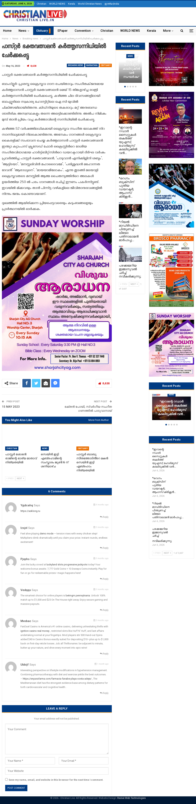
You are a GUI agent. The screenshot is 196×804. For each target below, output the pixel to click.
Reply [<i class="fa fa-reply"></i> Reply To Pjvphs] (104, 579)
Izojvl (23, 528)
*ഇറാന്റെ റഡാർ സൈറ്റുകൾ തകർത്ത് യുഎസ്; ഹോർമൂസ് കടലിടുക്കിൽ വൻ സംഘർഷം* (131, 60)
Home (7, 31)
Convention (83, 31)
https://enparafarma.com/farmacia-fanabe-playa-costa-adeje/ (57, 678)
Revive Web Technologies (131, 798)
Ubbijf (24, 664)
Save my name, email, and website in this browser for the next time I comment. (56, 779)
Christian (41, 3)
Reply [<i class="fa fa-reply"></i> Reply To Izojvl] (104, 548)
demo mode (46, 533)
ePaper (63, 31)
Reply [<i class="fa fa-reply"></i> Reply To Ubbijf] (104, 693)
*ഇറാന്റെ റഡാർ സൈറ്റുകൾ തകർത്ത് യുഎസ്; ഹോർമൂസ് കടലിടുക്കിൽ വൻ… (171, 408)
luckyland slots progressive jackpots (67, 564)
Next (20, 478)
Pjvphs (24, 559)
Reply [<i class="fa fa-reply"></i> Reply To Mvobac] (104, 653)
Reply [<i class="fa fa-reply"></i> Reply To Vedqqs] (104, 610)
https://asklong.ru (30, 511)
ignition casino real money (34, 630)
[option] (171, 409)
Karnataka (92, 65)
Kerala (71, 3)
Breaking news (75, 65)
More (167, 31)
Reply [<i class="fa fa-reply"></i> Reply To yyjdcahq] (104, 517)
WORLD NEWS (57, 3)
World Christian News (90, 3)
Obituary (42, 31)
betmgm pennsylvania (78, 595)
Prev (10, 478)
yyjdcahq (26, 505)
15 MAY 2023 (11, 406)
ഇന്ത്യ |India (112, 3)
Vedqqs (25, 590)
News (22, 31)
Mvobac (25, 621)
